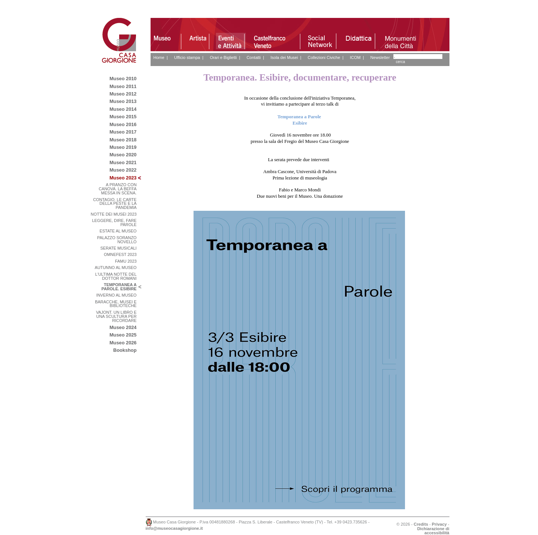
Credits (421, 524)
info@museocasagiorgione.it (174, 528)
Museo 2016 (123, 124)
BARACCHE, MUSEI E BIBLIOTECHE (115, 304)
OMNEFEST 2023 (120, 254)
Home (159, 57)
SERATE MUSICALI (118, 248)
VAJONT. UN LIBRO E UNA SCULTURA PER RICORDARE (116, 316)
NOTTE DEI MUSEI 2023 (114, 214)
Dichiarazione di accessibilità (433, 530)
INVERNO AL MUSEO (116, 295)
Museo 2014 (123, 109)
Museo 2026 (123, 342)
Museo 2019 (123, 147)
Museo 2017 (123, 132)
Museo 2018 (123, 140)
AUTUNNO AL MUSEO (116, 267)
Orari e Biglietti (223, 57)
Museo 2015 (123, 116)
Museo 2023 (123, 178)
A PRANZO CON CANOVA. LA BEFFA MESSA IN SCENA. (117, 188)
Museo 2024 (123, 327)
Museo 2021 (123, 162)
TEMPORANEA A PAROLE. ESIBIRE (118, 286)
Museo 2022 (123, 170)
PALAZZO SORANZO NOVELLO (117, 239)
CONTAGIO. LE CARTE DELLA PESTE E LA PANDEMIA (114, 203)
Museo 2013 (123, 101)
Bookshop (125, 350)
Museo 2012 (123, 94)
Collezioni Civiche (323, 57)
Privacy (439, 524)
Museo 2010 (123, 78)
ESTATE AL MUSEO (118, 231)
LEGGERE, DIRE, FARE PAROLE (114, 222)
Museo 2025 (123, 335)
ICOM (355, 57)
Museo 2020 (123, 154)
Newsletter (380, 57)
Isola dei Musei (284, 57)
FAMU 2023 (125, 261)
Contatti (254, 57)
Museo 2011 (123, 86)
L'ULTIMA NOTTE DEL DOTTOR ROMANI (116, 276)
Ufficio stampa (187, 57)
